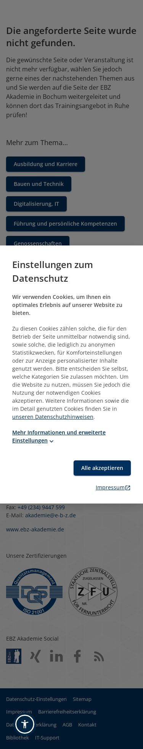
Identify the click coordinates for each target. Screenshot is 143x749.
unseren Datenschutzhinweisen (52, 416)
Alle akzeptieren (102, 467)
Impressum (113, 487)
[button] (24, 724)
